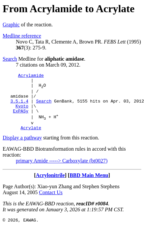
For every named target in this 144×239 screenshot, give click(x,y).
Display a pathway (22, 148)
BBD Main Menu (89, 186)
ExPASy (20, 119)
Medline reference (22, 36)
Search (10, 59)
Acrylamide (31, 76)
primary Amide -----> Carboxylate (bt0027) (61, 171)
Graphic (11, 24)
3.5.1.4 (19, 107)
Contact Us (51, 203)
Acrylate (31, 138)
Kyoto (21, 113)
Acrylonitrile (50, 186)
